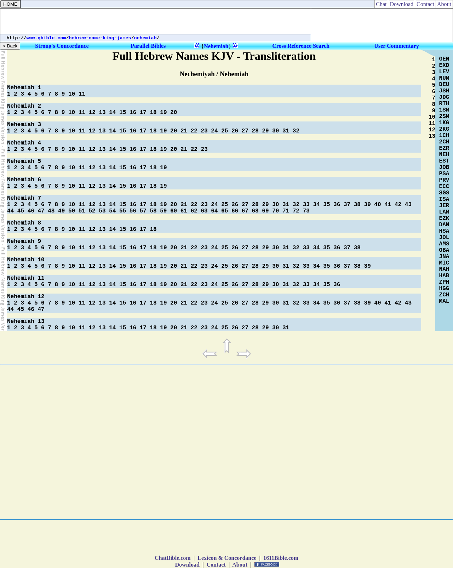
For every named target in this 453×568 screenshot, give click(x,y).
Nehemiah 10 (26, 260)
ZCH (444, 295)
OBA (444, 250)
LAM (444, 212)
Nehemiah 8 (24, 223)
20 (173, 112)
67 (245, 211)
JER (444, 206)
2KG (444, 129)
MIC (444, 263)
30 (275, 131)
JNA (444, 257)
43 (408, 204)
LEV (444, 72)
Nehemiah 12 (26, 297)
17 (143, 112)
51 (82, 211)
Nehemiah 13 (26, 321)
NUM (444, 78)
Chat (381, 4)
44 (10, 211)
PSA (444, 174)
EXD (444, 65)
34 (316, 204)
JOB (444, 167)
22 (194, 131)
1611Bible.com (281, 558)
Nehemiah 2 (24, 106)
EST (444, 161)
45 (20, 211)
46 (31, 211)
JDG (444, 97)
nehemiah (145, 38)
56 (133, 211)
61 (183, 211)
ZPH (444, 282)
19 (163, 112)
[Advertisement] (156, 21)
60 (173, 211)
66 (234, 211)
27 (245, 131)
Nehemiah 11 (26, 278)
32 (296, 131)
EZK (444, 218)
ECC (444, 186)
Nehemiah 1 (24, 88)
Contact (425, 4)
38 (357, 204)
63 (204, 211)
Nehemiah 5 (24, 161)
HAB (444, 276)
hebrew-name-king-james (100, 38)
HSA (444, 231)
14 (112, 112)
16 (133, 112)
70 (275, 211)
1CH (444, 135)
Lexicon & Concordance (227, 558)
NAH (444, 269)
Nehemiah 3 (24, 124)
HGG (444, 288)
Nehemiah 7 (24, 198)
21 (183, 131)
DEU (444, 84)
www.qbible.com (46, 38)
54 (112, 211)
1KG (444, 123)
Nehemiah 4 (24, 143)
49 (61, 211)
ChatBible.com (172, 558)
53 (102, 211)
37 (347, 204)
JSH (444, 91)
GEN (444, 59)
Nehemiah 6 (24, 180)
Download (401, 4)
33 (306, 204)
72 (296, 211)
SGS (444, 193)
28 (255, 131)
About (444, 4)
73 (306, 211)
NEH (444, 155)
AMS (444, 244)
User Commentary (396, 46)
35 (326, 204)
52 (92, 211)
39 (367, 204)
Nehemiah (216, 46)
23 (204, 131)
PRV (444, 180)
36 (336, 204)
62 (194, 211)
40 (377, 204)
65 (224, 211)
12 (92, 112)
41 (387, 204)
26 (234, 131)
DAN (444, 225)
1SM (444, 110)
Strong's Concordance (61, 46)
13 (102, 112)
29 (265, 131)
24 (214, 131)
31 (285, 131)
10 (71, 94)
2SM (444, 116)
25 (224, 131)
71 (285, 211)
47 (41, 211)
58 (153, 211)
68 (255, 211)
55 (122, 211)
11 (82, 94)
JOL (444, 237)
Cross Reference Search (300, 46)
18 (153, 112)
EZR (444, 148)
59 (163, 211)
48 (51, 211)
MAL (444, 301)
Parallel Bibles (148, 46)
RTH (444, 104)
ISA (444, 199)
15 (122, 112)
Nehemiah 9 (24, 241)
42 (398, 204)
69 (265, 211)
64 (214, 211)
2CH (444, 142)
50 (71, 211)
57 (143, 211)
